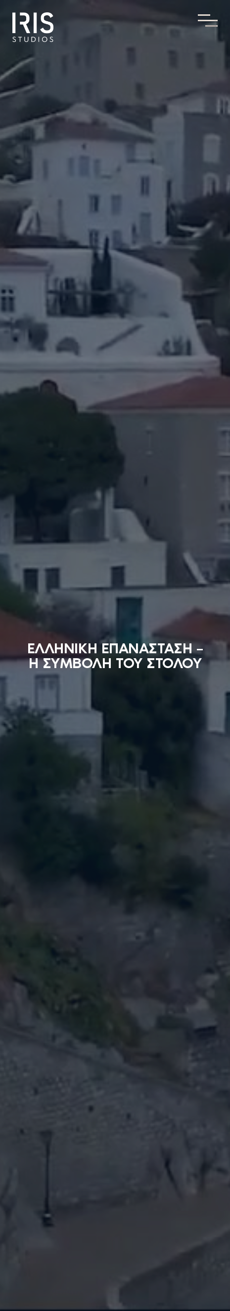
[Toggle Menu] (208, 20)
